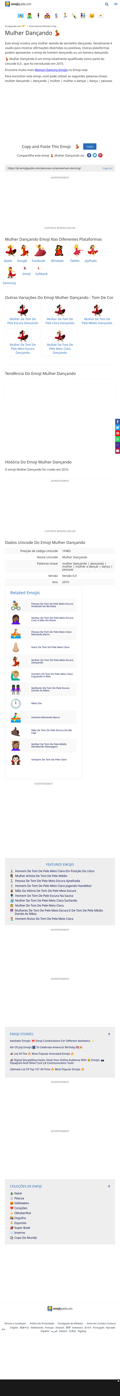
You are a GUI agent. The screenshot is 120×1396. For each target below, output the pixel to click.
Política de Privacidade (42, 1323)
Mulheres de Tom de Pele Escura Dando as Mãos (50, 689)
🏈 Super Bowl (20, 1227)
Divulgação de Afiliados (70, 1323)
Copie (89, 146)
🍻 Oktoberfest (20, 1213)
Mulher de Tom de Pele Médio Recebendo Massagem (49, 745)
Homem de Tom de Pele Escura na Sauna (41, 895)
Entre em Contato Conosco (101, 1323)
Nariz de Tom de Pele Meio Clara (50, 647)
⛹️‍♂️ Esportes (18, 1223)
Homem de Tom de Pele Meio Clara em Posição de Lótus (52, 871)
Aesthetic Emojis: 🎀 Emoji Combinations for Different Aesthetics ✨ (52, 1040)
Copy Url (107, 168)
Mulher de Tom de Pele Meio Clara (37, 905)
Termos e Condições (15, 1323)
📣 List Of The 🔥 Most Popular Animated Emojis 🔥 (42, 1053)
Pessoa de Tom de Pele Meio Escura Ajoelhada (45, 881)
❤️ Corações (18, 1208)
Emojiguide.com (13, 26)
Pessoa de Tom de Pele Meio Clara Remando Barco (51, 633)
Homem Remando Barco (45, 717)
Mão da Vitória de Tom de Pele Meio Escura (43, 890)
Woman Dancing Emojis (51, 70)
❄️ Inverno (17, 1232)
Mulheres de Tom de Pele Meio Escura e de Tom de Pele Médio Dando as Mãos (56, 912)
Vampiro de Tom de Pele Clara (49, 759)
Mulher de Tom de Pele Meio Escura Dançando (52, 661)
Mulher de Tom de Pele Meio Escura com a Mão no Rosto (52, 619)
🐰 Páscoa (17, 1198)
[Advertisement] (60, 1387)
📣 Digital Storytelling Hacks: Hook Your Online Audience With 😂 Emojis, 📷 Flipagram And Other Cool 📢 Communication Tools (57, 1061)
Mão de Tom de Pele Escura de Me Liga (51, 731)
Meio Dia (36, 703)
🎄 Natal (16, 1193)
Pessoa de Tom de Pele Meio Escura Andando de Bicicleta (52, 605)
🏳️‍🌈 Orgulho (18, 1218)
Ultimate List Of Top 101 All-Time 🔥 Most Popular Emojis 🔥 (47, 1069)
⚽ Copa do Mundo (23, 1237)
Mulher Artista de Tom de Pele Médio (38, 876)
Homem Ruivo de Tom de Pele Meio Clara (41, 918)
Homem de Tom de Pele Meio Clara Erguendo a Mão (52, 675)
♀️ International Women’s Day (41, 26)
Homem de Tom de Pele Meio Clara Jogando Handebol (50, 886)
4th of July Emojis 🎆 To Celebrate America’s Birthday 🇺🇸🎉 (46, 1047)
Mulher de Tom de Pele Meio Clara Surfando (43, 900)
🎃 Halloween (19, 1203)
